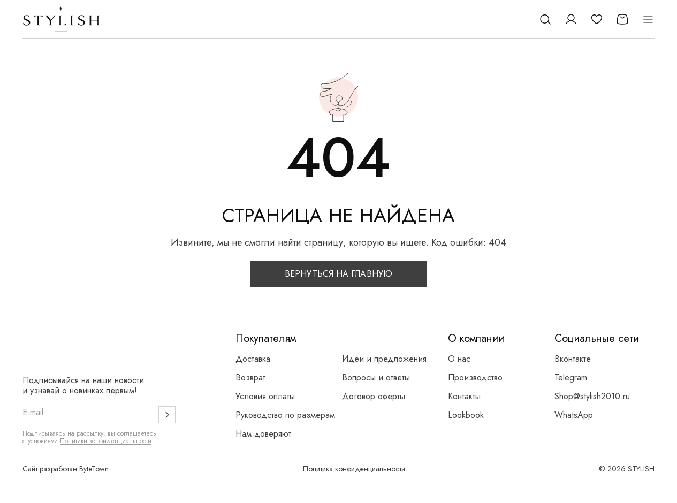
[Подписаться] (167, 414)
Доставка (252, 359)
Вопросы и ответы (376, 377)
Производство (475, 377)
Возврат (250, 377)
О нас (459, 359)
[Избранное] (596, 19)
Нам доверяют (263, 434)
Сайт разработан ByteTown (65, 468)
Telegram (570, 377)
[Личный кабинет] (571, 19)
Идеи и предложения (384, 359)
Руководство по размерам (285, 415)
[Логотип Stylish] (61, 19)
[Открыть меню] (648, 19)
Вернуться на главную (338, 274)
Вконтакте (572, 359)
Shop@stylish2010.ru (592, 396)
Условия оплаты (265, 396)
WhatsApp (573, 415)
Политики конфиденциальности (105, 441)
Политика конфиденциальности (354, 468)
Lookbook (466, 415)
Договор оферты (373, 396)
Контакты (464, 396)
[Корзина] (622, 19)
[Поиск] (545, 19)
